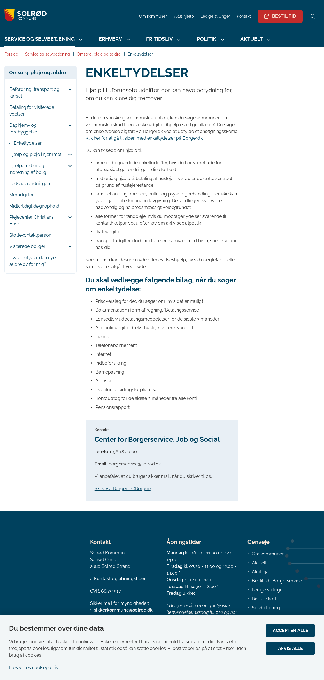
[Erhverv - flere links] (127, 40)
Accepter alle (290, 630)
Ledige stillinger (215, 16)
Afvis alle (290, 648)
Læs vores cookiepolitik (33, 667)
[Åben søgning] (313, 16)
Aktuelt (251, 39)
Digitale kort (264, 598)
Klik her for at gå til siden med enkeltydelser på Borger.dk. (144, 138)
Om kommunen (268, 554)
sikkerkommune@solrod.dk (123, 610)
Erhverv (110, 39)
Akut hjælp (263, 572)
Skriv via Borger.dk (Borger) (123, 488)
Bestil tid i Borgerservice (277, 581)
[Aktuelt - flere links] (268, 40)
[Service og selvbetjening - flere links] (80, 40)
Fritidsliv (159, 39)
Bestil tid (280, 16)
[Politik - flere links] (221, 40)
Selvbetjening (266, 607)
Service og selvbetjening (39, 39)
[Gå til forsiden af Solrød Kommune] (68, 16)
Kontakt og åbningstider (120, 578)
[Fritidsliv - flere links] (178, 40)
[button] (68, 89)
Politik (206, 39)
